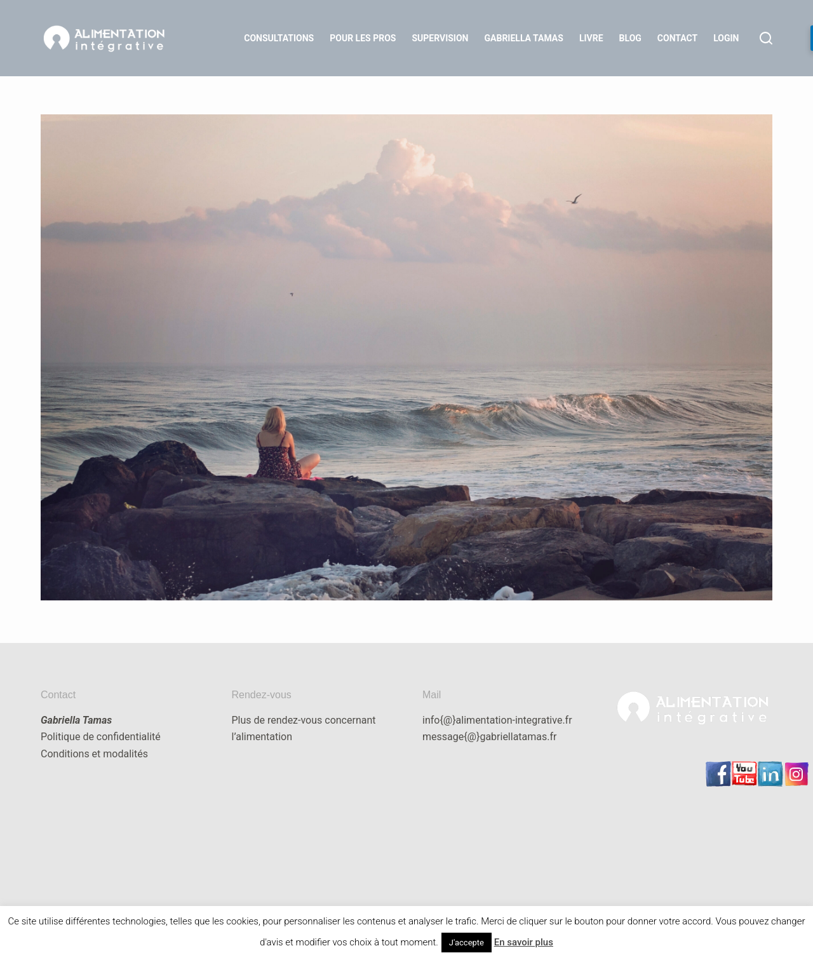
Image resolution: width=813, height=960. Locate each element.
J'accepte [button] (466, 942)
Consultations (279, 38)
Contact (677, 38)
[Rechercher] (766, 38)
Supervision (440, 38)
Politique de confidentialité (101, 737)
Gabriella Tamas (524, 38)
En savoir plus (523, 942)
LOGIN (726, 38)
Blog (630, 38)
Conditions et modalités (94, 754)
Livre (591, 38)
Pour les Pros (363, 38)
